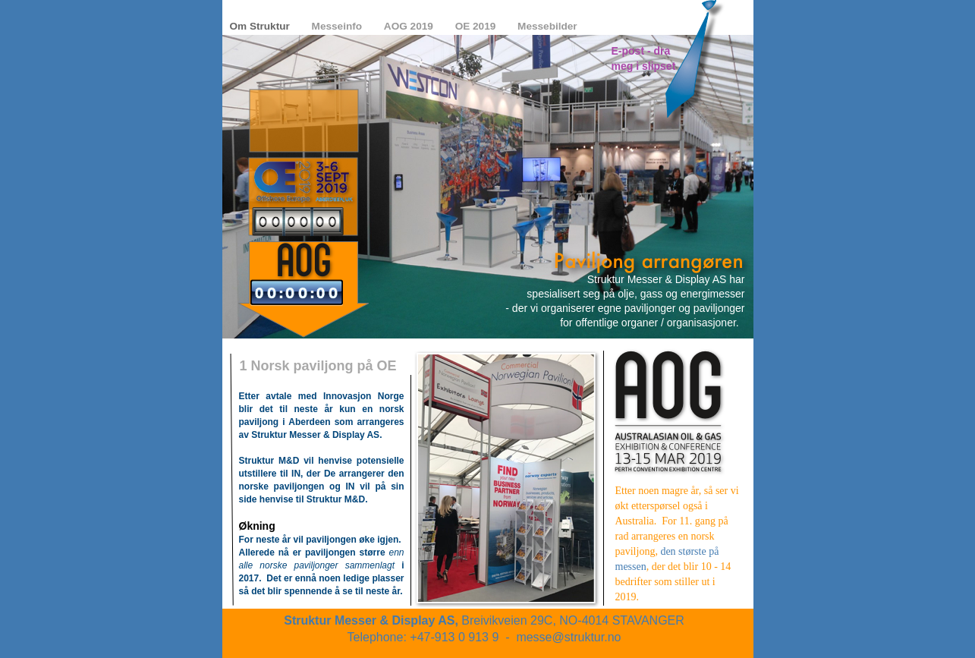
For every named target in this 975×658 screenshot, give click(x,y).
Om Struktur (261, 26)
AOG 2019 (410, 26)
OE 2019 (477, 26)
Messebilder (547, 26)
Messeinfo (338, 26)
